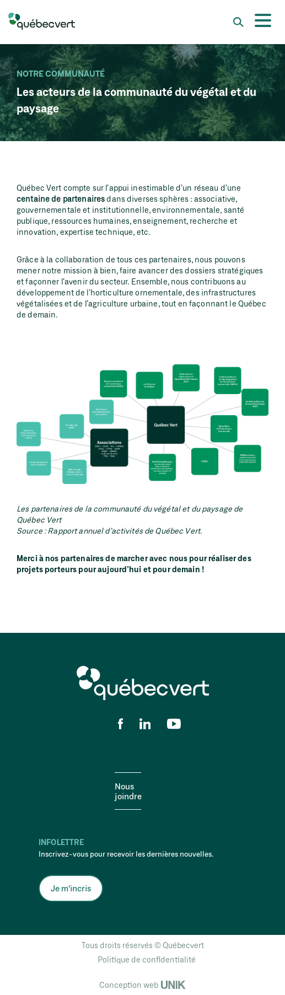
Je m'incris (71, 888)
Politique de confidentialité (147, 959)
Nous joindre (128, 791)
